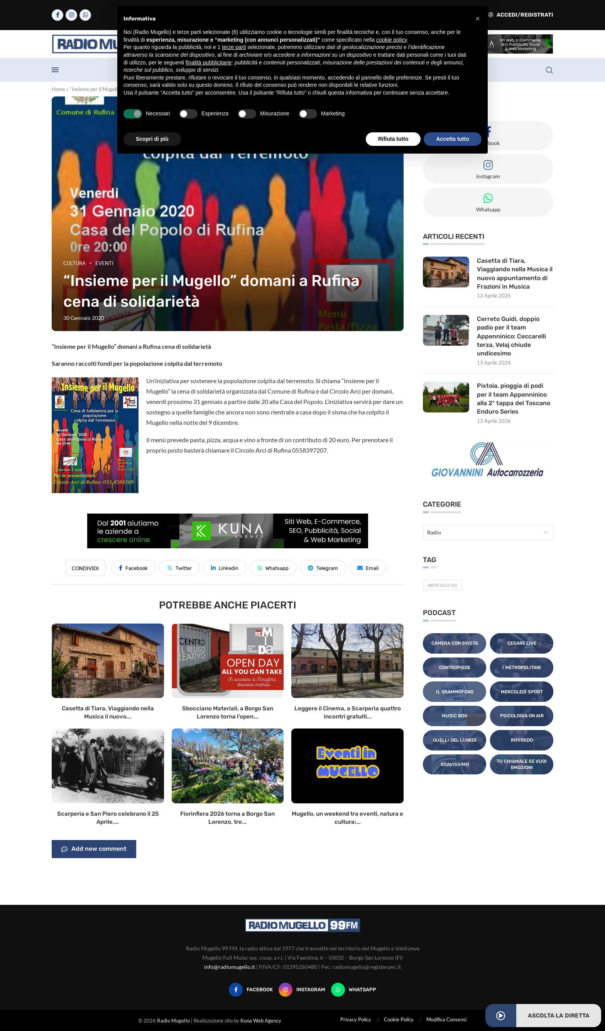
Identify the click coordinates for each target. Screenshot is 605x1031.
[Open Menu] (55, 69)
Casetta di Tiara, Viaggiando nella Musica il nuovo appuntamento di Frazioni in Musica (515, 273)
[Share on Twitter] (179, 567)
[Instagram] (71, 15)
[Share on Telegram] (323, 567)
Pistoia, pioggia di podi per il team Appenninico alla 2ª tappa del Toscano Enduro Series (513, 399)
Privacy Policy (355, 1019)
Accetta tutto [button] (452, 139)
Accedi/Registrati (520, 15)
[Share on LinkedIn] (225, 567)
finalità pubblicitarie (209, 62)
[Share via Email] (368, 567)
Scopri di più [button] (152, 139)
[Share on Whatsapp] (273, 567)
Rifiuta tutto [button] (393, 139)
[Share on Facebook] (133, 567)
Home (58, 89)
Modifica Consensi (446, 1019)
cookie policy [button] (391, 40)
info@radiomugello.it (229, 966)
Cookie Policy (399, 1019)
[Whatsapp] (85, 15)
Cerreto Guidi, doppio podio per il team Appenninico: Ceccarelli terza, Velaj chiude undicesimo (511, 336)
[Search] (549, 70)
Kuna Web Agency (260, 1020)
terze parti (234, 47)
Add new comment (94, 849)
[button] (477, 18)
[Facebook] (57, 15)
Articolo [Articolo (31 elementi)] (442, 585)
